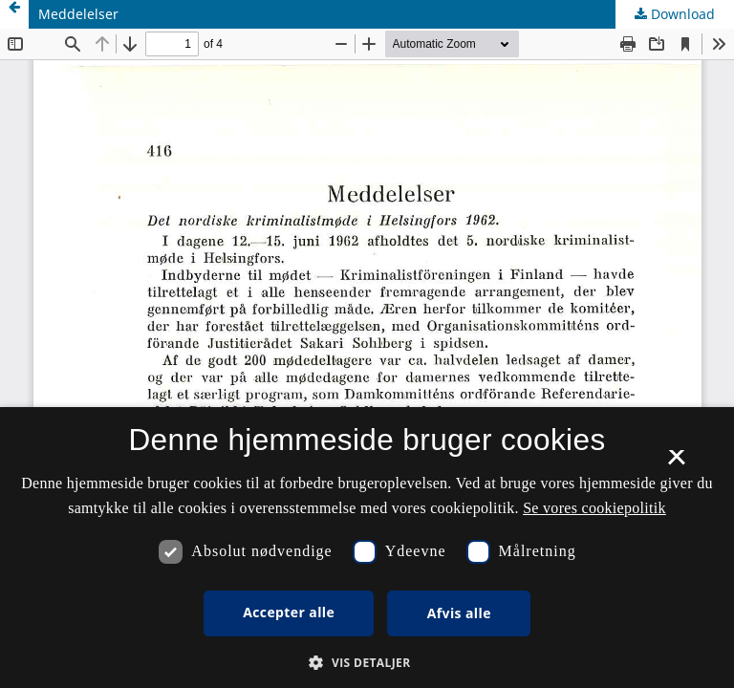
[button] (366, 663)
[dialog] (367, 547)
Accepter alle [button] (289, 612)
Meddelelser (78, 14)
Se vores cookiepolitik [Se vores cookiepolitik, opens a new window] (594, 508)
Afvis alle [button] (459, 613)
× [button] (676, 463)
